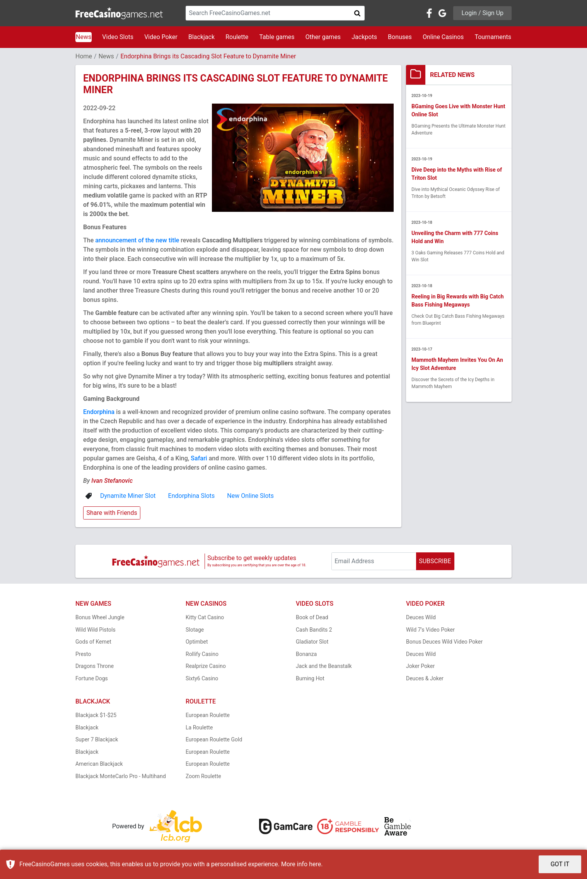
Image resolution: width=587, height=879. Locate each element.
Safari (199, 458)
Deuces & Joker (425, 678)
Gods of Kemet (93, 642)
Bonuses (400, 37)
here (315, 864)
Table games (276, 37)
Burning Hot (310, 678)
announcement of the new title (137, 240)
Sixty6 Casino (202, 678)
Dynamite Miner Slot (128, 495)
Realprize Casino (206, 666)
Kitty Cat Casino (205, 617)
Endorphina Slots (191, 495)
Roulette (236, 37)
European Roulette (208, 715)
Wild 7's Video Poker (430, 630)
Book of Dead (312, 617)
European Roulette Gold (214, 739)
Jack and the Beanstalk (324, 666)
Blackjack (201, 37)
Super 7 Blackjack (96, 739)
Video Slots (117, 37)
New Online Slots (250, 495)
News (83, 37)
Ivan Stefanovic (112, 480)
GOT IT (560, 864)
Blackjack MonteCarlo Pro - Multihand (120, 776)
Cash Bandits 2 (314, 630)
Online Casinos (443, 37)
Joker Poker (420, 666)
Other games (323, 37)
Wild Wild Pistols (95, 630)
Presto (83, 654)
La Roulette (199, 727)
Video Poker (160, 37)
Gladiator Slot (312, 642)
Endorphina (98, 412)
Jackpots (364, 37)
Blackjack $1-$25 (95, 715)
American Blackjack (99, 764)
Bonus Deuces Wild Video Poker (444, 642)
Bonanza (306, 654)
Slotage (195, 630)
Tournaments (492, 37)
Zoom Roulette (203, 776)
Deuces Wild (421, 617)
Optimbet (197, 642)
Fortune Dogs (91, 678)
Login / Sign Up (482, 13)
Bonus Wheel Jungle (100, 617)
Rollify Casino (202, 654)
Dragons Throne (94, 666)
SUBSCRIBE (435, 561)
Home (83, 56)
